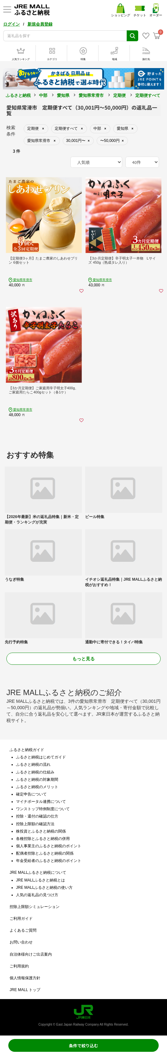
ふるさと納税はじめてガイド (41, 757)
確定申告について (31, 794)
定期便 (119, 95)
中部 (43, 95)
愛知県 (63, 95)
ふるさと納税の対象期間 (37, 779)
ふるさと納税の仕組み (35, 772)
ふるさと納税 (18, 95)
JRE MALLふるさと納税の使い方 (44, 887)
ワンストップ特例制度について (43, 809)
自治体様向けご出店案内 (31, 954)
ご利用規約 (19, 966)
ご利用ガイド (21, 918)
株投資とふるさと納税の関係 (41, 831)
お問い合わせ (21, 942)
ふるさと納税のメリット (37, 787)
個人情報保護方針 (25, 978)
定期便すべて (147, 95)
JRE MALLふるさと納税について (38, 872)
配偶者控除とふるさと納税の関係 (45, 853)
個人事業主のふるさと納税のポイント (48, 846)
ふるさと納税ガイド (27, 750)
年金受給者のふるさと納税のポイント (48, 860)
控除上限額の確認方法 (35, 824)
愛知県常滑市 (91, 95)
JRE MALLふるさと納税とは (40, 880)
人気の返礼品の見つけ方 (37, 895)
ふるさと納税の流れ (33, 764)
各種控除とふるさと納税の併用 (43, 838)
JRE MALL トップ (25, 990)
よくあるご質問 (23, 930)
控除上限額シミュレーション (35, 906)
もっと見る (83, 658)
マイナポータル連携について (41, 801)
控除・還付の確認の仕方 (37, 816)
